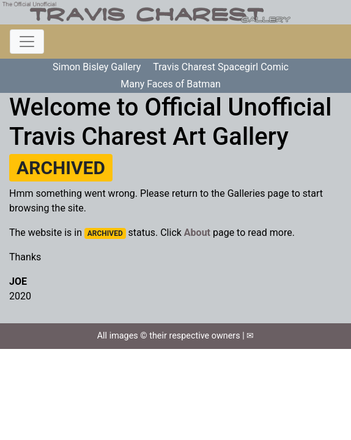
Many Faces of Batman (170, 84)
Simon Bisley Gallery (97, 67)
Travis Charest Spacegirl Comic (221, 67)
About (197, 232)
